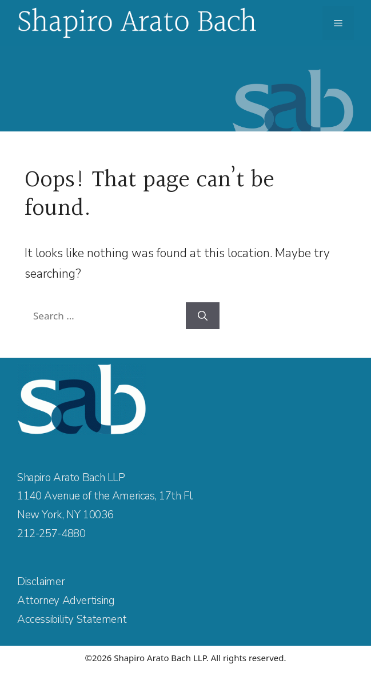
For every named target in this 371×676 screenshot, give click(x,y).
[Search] (203, 316)
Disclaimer (41, 581)
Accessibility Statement (71, 619)
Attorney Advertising (65, 600)
